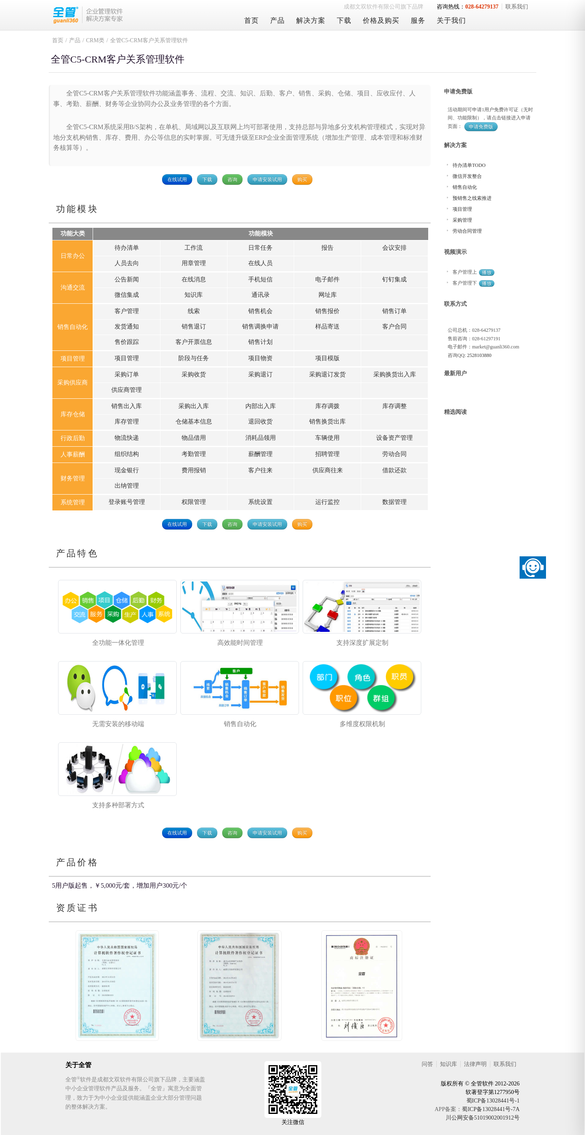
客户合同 (394, 326)
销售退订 (194, 326)
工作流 (193, 247)
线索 (194, 311)
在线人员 (260, 263)
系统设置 (260, 502)
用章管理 (194, 263)
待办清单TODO (469, 165)
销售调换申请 (260, 326)
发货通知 (127, 326)
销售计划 (260, 342)
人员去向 (127, 263)
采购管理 (462, 220)
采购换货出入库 (394, 374)
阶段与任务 (193, 358)
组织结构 (127, 454)
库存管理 (127, 421)
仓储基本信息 (194, 421)
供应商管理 (126, 390)
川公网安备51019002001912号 (483, 1118)
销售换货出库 (327, 421)
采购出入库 (193, 406)
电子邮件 (327, 279)
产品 (277, 20)
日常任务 (260, 247)
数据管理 (394, 502)
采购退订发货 (327, 374)
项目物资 (260, 358)
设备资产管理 (394, 438)
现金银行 (127, 470)
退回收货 (260, 421)
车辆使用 (327, 438)
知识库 (193, 295)
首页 (251, 20)
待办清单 (127, 247)
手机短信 (260, 279)
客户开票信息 (194, 342)
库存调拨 (327, 406)
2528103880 (479, 355)
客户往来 (260, 470)
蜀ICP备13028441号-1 (493, 1101)
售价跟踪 (127, 342)
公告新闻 (127, 279)
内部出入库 (260, 406)
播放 (487, 272)
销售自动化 (465, 187)
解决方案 (310, 20)
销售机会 (260, 311)
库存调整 (394, 406)
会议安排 (394, 247)
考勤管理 (194, 454)
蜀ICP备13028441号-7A (491, 1109)
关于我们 (451, 20)
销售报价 (327, 311)
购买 (302, 179)
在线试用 (177, 179)
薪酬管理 (260, 454)
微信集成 (127, 295)
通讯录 (260, 295)
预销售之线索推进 (472, 198)
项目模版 (327, 358)
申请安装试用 (267, 179)
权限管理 (194, 502)
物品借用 (194, 438)
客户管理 (127, 311)
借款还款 (394, 470)
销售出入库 (126, 406)
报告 (327, 247)
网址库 (327, 295)
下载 (344, 20)
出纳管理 (127, 485)
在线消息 (194, 279)
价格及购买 (381, 20)
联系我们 (516, 7)
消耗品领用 (260, 438)
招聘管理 (327, 454)
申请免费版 (481, 127)
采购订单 (127, 374)
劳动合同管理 (467, 231)
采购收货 (194, 374)
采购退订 (260, 374)
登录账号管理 (126, 502)
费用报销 (194, 470)
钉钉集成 (394, 279)
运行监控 (327, 502)
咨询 (232, 179)
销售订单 (394, 311)
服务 (418, 20)
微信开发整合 (467, 176)
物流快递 (127, 438)
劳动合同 (394, 454)
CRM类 (95, 40)
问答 (427, 1064)
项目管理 (127, 358)
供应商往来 (327, 470)
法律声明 (475, 1064)
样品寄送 (327, 326)
